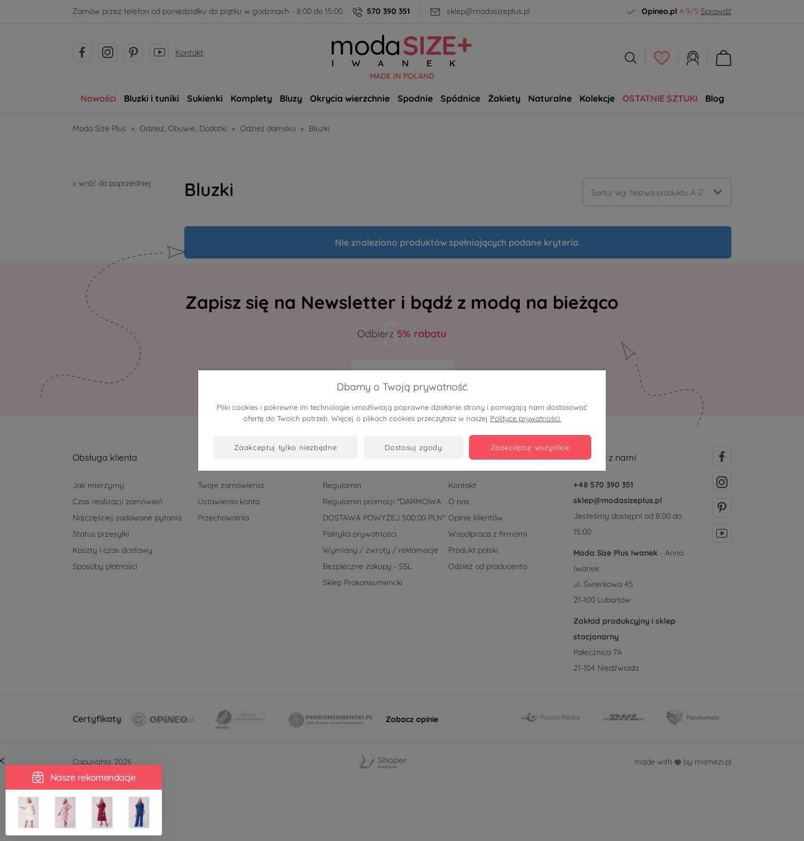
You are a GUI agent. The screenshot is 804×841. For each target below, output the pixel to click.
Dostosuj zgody (413, 447)
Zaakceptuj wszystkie (530, 447)
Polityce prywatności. (525, 418)
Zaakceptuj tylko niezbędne (285, 447)
